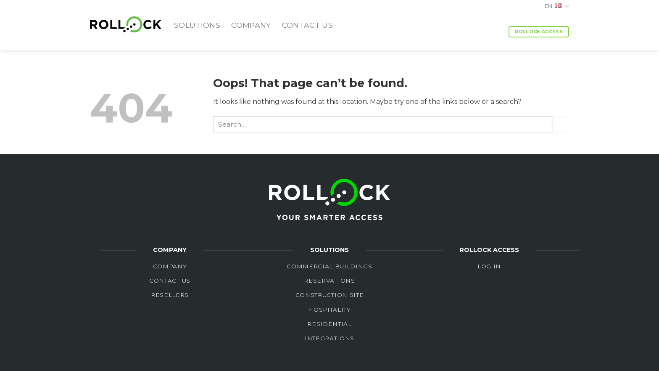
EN (557, 7)
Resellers (170, 295)
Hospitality (329, 309)
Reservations (329, 280)
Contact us (307, 25)
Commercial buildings (329, 266)
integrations (329, 338)
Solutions (197, 25)
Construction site (329, 295)
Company (251, 25)
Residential (329, 324)
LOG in (489, 266)
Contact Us (169, 280)
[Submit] (560, 124)
